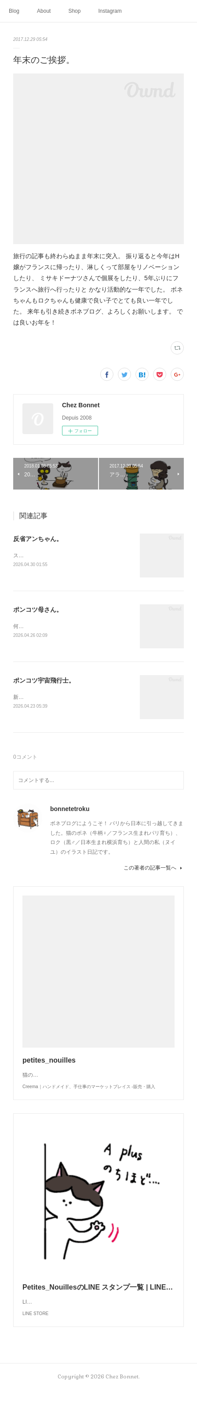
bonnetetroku (69, 810)
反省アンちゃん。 (37, 538)
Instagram (109, 11)
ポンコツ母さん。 (37, 610)
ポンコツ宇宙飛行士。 (44, 681)
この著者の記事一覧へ (154, 869)
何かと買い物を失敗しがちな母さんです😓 (64, 627)
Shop (74, 11)
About (44, 11)
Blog (14, 11)
